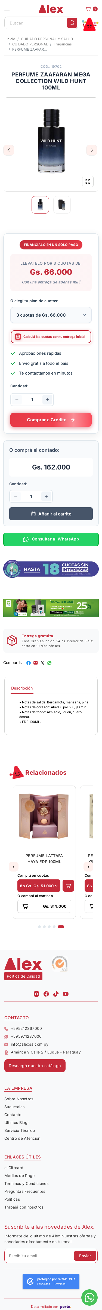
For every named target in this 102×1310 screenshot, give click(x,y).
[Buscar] (72, 23)
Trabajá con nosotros (23, 1207)
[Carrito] (90, 9)
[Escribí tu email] (51, 1256)
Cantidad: (19, 386)
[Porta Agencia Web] (65, 1306)
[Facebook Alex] (46, 992)
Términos (60, 1284)
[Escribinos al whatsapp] (89, 1297)
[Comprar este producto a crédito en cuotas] (51, 420)
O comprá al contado (35, 896)
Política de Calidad (23, 976)
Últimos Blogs (16, 1122)
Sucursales (14, 1106)
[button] (7, 9)
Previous (9, 150)
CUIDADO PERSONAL (30, 44)
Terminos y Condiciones (26, 1183)
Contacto (12, 1114)
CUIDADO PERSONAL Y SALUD (47, 39)
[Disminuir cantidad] (17, 399)
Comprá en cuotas (33, 875)
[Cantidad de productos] (32, 399)
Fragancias (63, 44)
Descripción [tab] (22, 688)
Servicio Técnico (19, 1130)
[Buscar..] (41, 23)
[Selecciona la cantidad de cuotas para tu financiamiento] (51, 315)
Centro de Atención (22, 1138)
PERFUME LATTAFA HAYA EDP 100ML (44, 858)
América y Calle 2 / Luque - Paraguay (42, 1052)
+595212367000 (23, 1028)
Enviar (85, 1255)
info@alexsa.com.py (26, 1044)
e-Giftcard (13, 1167)
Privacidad (43, 1284)
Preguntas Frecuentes (24, 1191)
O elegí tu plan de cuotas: (34, 300)
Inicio (11, 39)
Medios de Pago (19, 1175)
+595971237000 (23, 1036)
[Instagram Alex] (36, 992)
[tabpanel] (51, 712)
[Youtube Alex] (66, 992)
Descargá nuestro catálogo (35, 1065)
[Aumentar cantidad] (47, 399)
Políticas (12, 1199)
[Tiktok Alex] (56, 992)
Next (92, 150)
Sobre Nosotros (18, 1098)
